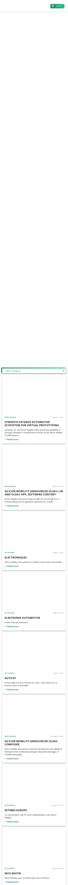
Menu (56, 6)
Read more (12, 439)
